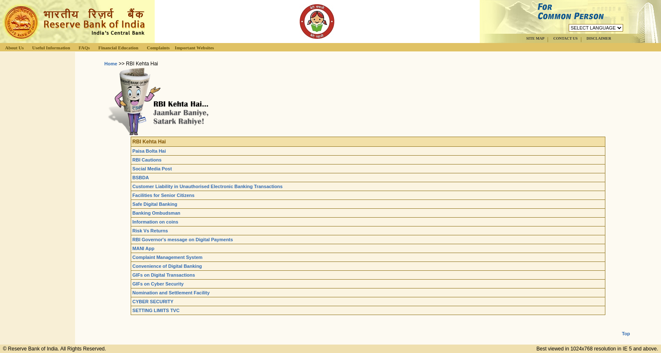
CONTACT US (565, 38)
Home (111, 63)
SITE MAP (535, 38)
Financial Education (118, 47)
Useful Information (51, 47)
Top (626, 326)
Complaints (158, 47)
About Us (14, 47)
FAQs (84, 47)
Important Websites (194, 47)
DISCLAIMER (598, 38)
